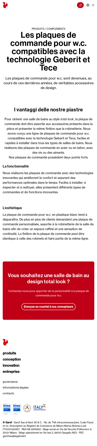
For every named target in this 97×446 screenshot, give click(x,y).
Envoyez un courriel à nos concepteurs (48, 306)
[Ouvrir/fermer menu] (93, 5)
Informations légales (16, 387)
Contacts (8, 393)
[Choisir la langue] (87, 5)
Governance (10, 381)
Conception (12, 359)
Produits (9, 353)
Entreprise (11, 371)
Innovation (11, 365)
